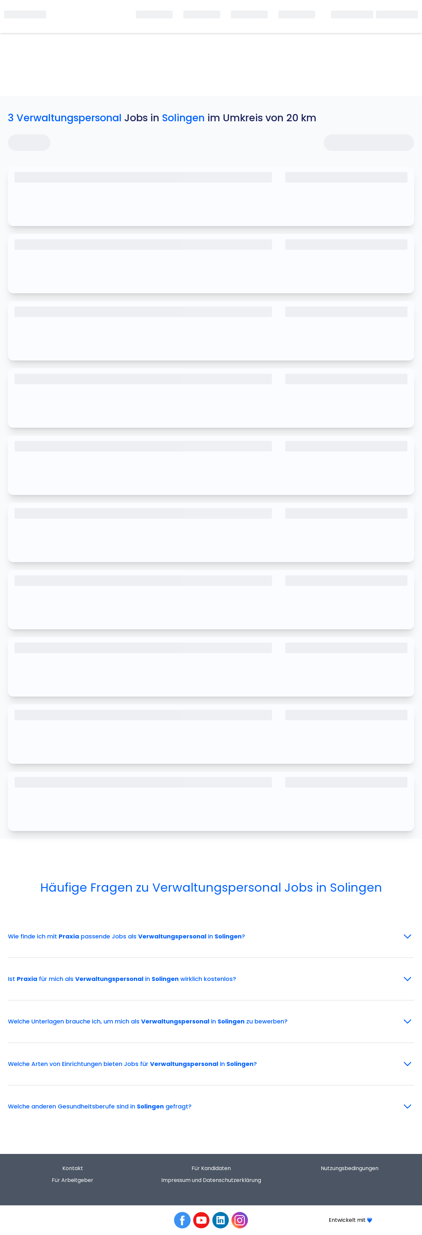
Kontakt (72, 1168)
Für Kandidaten (211, 1168)
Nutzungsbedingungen (349, 1168)
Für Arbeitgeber (72, 1180)
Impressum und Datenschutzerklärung (211, 1180)
